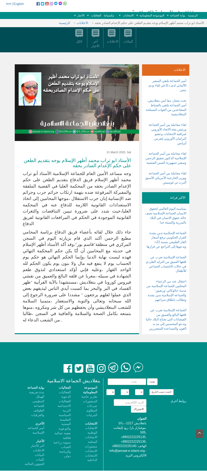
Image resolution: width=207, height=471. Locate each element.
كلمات (40, 460)
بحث (152, 381)
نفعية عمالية (63, 433)
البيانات (39, 455)
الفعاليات (95, 15)
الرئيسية (193, 15)
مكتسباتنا (109, 15)
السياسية (65, 415)
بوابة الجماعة (177, 15)
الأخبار (80, 15)
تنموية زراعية (62, 442)
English (18, 4)
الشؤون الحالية (34, 464)
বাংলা (8, 4)
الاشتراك (138, 409)
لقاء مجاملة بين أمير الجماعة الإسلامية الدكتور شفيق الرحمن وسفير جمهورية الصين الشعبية (165, 158)
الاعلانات (82, 23)
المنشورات (90, 401)
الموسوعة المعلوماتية (151, 15)
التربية (67, 410)
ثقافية (67, 438)
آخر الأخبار (37, 446)
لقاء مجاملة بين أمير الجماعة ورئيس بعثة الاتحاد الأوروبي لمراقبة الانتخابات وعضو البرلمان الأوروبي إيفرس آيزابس (167, 134)
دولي (67, 456)
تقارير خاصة (89, 397)
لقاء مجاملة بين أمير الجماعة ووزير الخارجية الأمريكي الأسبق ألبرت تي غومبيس (165, 178)
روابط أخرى (178, 401)
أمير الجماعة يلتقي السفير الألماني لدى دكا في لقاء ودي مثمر (167, 85)
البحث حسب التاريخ (161, 392)
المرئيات (91, 415)
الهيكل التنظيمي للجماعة (38, 401)
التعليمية (65, 420)
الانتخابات (128, 15)
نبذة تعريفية (36, 392)
